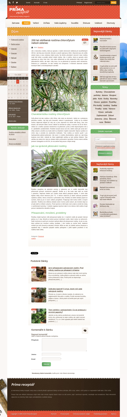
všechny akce (12, 121)
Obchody (111, 23)
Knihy (106, 99)
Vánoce (112, 109)
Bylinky (99, 92)
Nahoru (113, 414)
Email (33, 359)
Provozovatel (65, 414)
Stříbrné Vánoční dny (14, 108)
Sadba (114, 105)
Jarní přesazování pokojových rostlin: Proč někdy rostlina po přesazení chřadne (65, 269)
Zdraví (111, 115)
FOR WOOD (12, 114)
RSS (10, 3)
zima (105, 119)
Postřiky (112, 102)
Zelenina (98, 119)
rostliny (106, 105)
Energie (14, 53)
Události (98, 23)
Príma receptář (19, 10)
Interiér (14, 49)
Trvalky (98, 109)
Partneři (53, 414)
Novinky (113, 99)
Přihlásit (79, 3)
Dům (26, 23)
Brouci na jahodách (15, 144)
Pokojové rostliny (17, 40)
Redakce (40, 47)
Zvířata (46, 23)
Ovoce (97, 102)
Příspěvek (35, 340)
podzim (104, 102)
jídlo (95, 99)
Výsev (101, 112)
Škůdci (108, 122)
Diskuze (86, 23)
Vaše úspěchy (60, 23)
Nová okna (12, 139)
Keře (100, 99)
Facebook (13, 3)
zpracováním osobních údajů (106, 148)
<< (8, 75)
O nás (45, 3)
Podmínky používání (100, 414)
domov (105, 95)
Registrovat (88, 3)
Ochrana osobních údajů (81, 414)
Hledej (113, 2)
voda (105, 109)
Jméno (33, 354)
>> (27, 75)
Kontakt (37, 3)
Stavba (13, 62)
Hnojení (112, 95)
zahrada (108, 112)
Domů (28, 3)
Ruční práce (15, 44)
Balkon (13, 67)
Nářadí (13, 58)
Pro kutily (97, 105)
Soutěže (74, 23)
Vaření (36, 23)
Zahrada (15, 23)
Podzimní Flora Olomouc (15, 101)
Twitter (17, 3)
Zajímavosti (102, 115)
